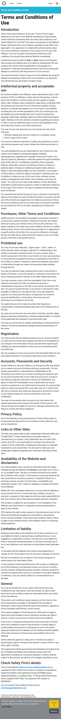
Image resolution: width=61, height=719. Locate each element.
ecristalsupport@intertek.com (14, 688)
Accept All (54, 704)
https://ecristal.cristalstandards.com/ (35, 667)
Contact (19, 3)
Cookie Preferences (6, 697)
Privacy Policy (15, 697)
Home (11, 3)
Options (54, 711)
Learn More (6, 707)
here (15, 424)
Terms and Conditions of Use (28, 697)
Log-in (50, 3)
